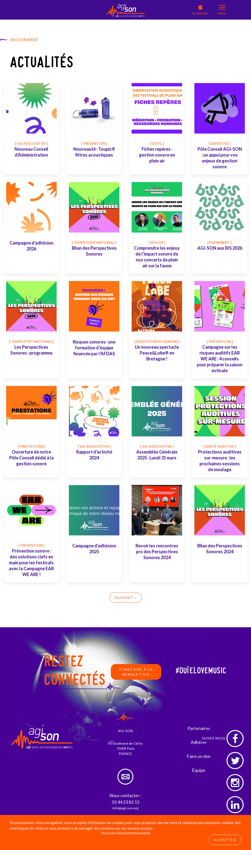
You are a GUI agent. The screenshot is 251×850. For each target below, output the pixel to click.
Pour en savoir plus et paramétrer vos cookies (125, 832)
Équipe (198, 770)
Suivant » (126, 597)
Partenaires (199, 728)
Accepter (225, 840)
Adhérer (199, 742)
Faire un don (199, 756)
